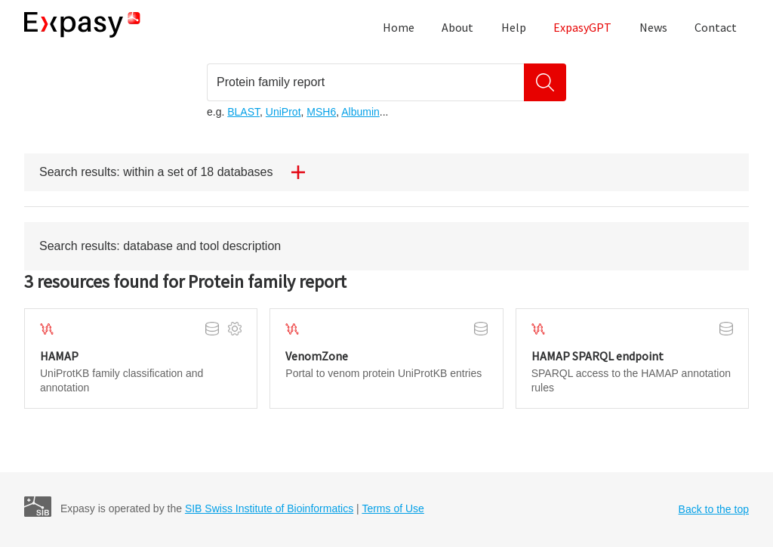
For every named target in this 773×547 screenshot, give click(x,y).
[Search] (545, 82)
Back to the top (714, 509)
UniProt (283, 112)
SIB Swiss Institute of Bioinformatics (269, 508)
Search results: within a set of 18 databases (178, 172)
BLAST (243, 112)
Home (398, 27)
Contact (715, 27)
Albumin (360, 112)
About (457, 27)
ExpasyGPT (582, 27)
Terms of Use (392, 508)
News (653, 27)
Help (513, 27)
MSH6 (321, 112)
